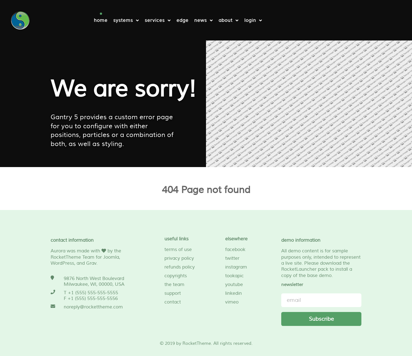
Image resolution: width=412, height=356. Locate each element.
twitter (232, 258)
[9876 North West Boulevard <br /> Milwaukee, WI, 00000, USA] (91, 281)
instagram (236, 267)
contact (172, 302)
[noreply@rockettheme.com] (91, 307)
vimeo (232, 302)
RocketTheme (196, 343)
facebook (235, 249)
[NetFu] (20, 19)
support (172, 293)
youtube (234, 284)
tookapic (234, 276)
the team (174, 284)
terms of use (178, 249)
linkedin (233, 293)
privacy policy (179, 258)
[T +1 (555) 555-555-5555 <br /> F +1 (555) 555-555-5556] (91, 295)
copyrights (175, 276)
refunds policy (179, 267)
